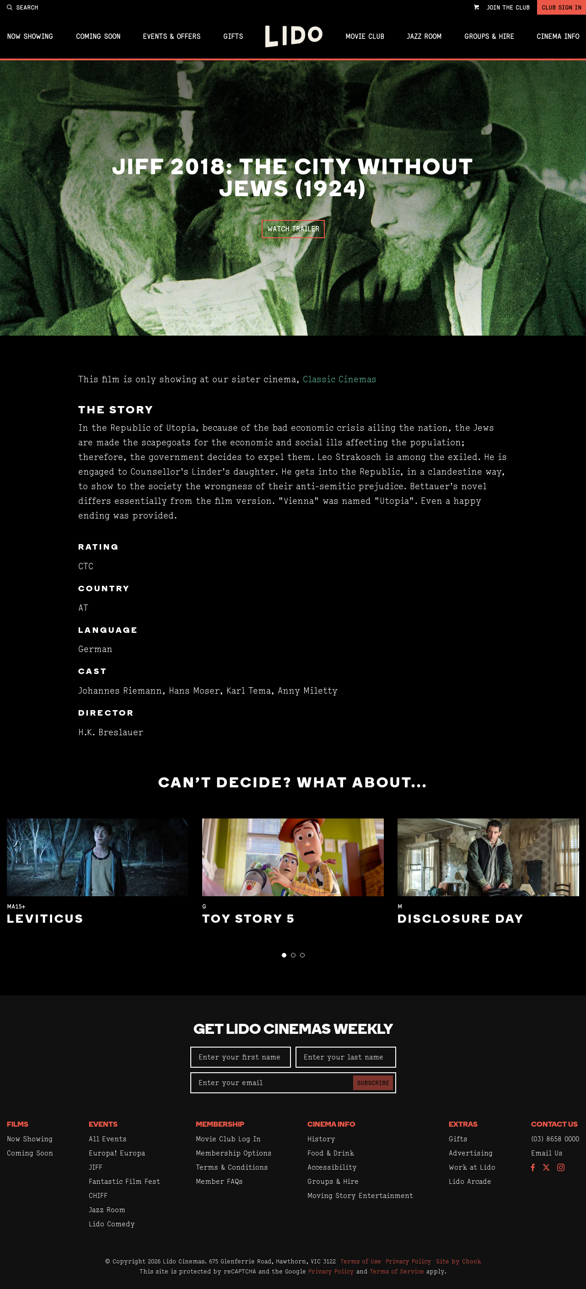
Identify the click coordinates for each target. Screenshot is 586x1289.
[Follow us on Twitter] (546, 1168)
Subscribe (373, 1082)
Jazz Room (424, 36)
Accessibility (332, 1167)
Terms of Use (360, 1261)
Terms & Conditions (232, 1167)
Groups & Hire (489, 36)
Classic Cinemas (339, 379)
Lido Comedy (112, 1223)
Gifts (233, 36)
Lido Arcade (470, 1181)
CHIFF (98, 1195)
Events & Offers (171, 36)
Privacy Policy (408, 1261)
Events (103, 1125)
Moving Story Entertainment (360, 1195)
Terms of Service (397, 1271)
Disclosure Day (461, 920)
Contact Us (554, 1125)
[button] (284, 955)
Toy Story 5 (249, 920)
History (321, 1138)
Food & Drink (330, 1153)
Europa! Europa (117, 1153)
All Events (108, 1138)
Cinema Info (558, 36)
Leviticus (45, 920)
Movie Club (364, 36)
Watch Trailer (293, 229)
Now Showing (30, 36)
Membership (220, 1125)
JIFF (95, 1167)
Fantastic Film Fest (124, 1181)
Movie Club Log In (228, 1138)
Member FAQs (219, 1181)
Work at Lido (472, 1167)
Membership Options (234, 1153)
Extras (463, 1125)
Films (17, 1125)
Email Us (547, 1153)
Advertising (471, 1153)
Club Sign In (561, 7)
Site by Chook (458, 1261)
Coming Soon (98, 36)
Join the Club (508, 7)
